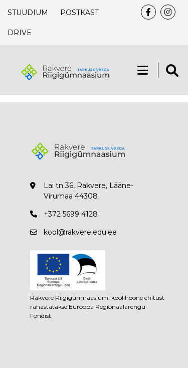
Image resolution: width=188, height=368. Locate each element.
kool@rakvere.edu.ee (80, 232)
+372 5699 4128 (71, 214)
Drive (20, 32)
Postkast (79, 12)
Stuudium (28, 12)
